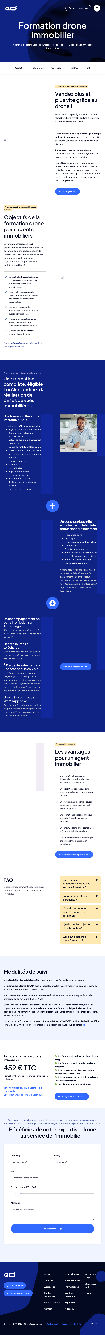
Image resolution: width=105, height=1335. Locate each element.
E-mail (15, 1171)
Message (15, 1203)
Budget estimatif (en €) (22, 1187)
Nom (57, 1155)
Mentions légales (52, 1324)
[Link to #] (97, 8)
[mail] (96, 1323)
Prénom (15, 1155)
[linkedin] (92, 1323)
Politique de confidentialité (70, 1324)
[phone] (100, 1323)
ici (84, 1024)
